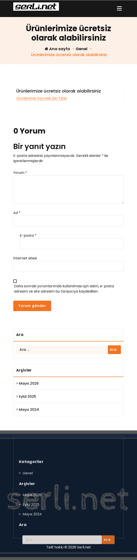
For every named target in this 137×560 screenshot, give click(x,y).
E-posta (28, 235)
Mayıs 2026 (29, 383)
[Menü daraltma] (119, 8)
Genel (81, 48)
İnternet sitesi (25, 258)
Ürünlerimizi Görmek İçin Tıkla (41, 98)
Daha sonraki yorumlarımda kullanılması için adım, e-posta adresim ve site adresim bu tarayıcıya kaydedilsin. (64, 289)
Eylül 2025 (27, 396)
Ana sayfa (57, 48)
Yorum (20, 172)
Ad (16, 212)
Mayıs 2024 (29, 409)
